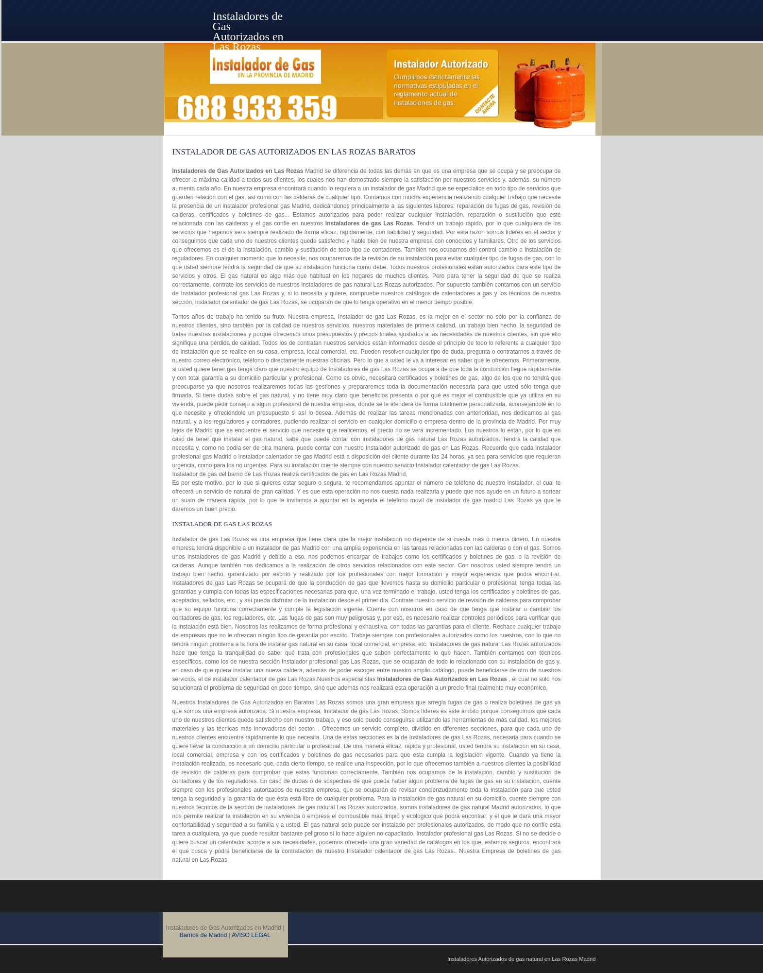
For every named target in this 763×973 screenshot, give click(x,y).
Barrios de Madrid (203, 935)
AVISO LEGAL (251, 935)
